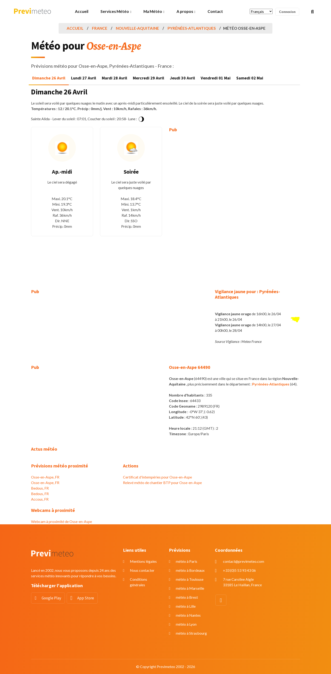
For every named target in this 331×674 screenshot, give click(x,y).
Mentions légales (143, 561)
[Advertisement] (200, 207)
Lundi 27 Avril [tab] (83, 78)
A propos (185, 11)
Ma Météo (152, 11)
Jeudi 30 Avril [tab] (182, 78)
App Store (85, 598)
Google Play (51, 598)
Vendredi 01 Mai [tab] (216, 78)
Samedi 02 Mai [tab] (249, 78)
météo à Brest (187, 597)
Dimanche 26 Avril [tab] (48, 78)
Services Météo (114, 11)
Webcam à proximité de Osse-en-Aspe (61, 521)
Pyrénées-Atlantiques (192, 28)
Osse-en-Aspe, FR (45, 477)
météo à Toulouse (189, 579)
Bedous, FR (40, 488)
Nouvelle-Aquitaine (137, 28)
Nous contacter (142, 570)
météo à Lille (186, 606)
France (99, 28)
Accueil (81, 11)
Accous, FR (40, 499)
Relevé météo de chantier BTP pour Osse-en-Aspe (162, 482)
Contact (215, 11)
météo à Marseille (190, 588)
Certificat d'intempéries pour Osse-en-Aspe (157, 477)
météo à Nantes (188, 615)
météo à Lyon (186, 624)
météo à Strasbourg (191, 633)
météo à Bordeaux (190, 570)
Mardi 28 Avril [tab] (114, 78)
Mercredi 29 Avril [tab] (148, 78)
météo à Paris (186, 561)
